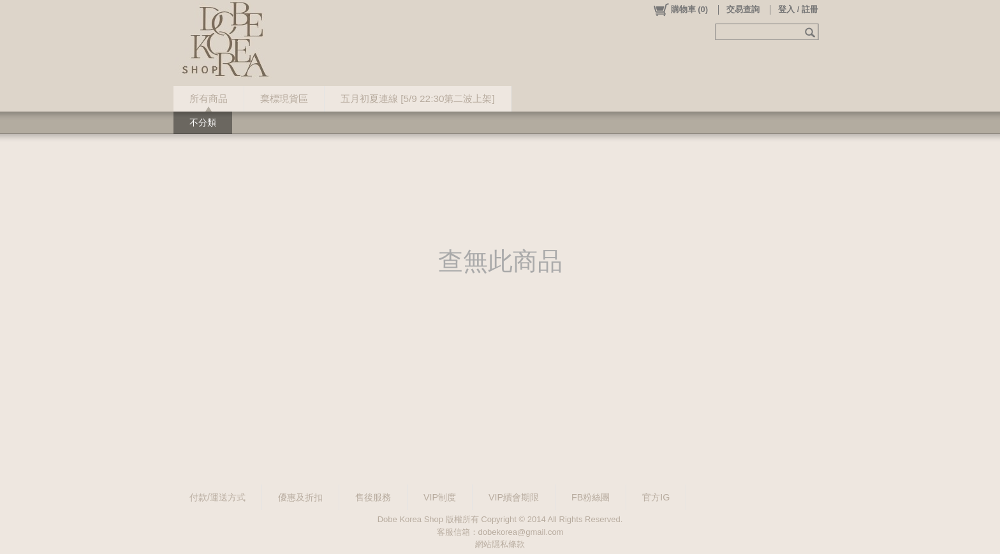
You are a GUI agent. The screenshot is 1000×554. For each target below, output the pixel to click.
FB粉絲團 (590, 497)
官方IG (656, 497)
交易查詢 (743, 9)
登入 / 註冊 (798, 9)
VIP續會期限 (514, 497)
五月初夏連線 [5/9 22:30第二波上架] (418, 98)
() (680, 9)
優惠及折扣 (300, 497)
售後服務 (373, 497)
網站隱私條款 (500, 544)
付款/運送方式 (217, 497)
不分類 (202, 122)
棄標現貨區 (284, 98)
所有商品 (208, 98)
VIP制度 (439, 497)
